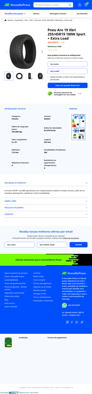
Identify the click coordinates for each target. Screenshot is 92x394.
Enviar (78, 245)
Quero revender (11, 306)
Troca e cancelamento (42, 297)
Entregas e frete (39, 294)
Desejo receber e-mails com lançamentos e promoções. (67, 78)
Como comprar (39, 280)
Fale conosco (10, 303)
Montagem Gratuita (58, 13)
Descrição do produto (15, 183)
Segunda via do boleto (42, 287)
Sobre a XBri (10, 201)
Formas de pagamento (42, 283)
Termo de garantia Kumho (15, 283)
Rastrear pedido (39, 290)
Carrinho (36, 273)
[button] (42, 52)
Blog (6, 300)
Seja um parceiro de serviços (16, 273)
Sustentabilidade (11, 280)
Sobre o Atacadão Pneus (14, 276)
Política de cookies (12, 296)
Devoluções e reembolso (43, 300)
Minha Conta (38, 276)
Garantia (9, 214)
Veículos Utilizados (14, 207)
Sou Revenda (82, 13)
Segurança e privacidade (14, 293)
